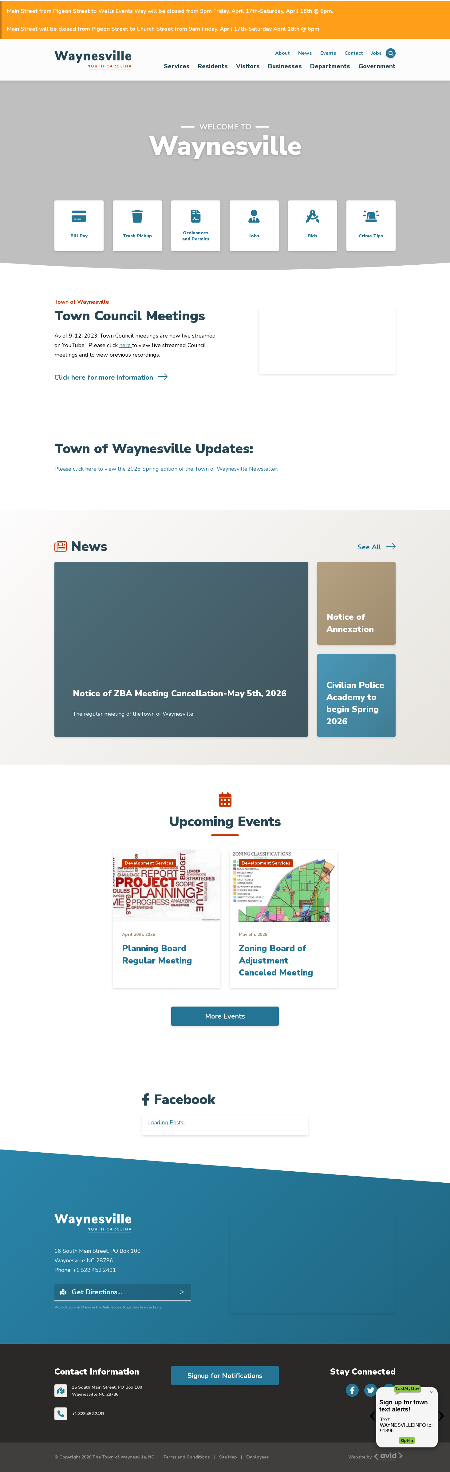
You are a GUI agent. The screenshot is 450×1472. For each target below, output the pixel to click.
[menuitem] (177, 66)
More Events (225, 1016)
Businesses (285, 66)
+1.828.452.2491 (88, 1414)
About (282, 53)
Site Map (228, 1457)
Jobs (376, 53)
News (305, 53)
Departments (330, 66)
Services (177, 66)
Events (328, 53)
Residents (213, 66)
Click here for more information (103, 377)
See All (369, 547)
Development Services (149, 863)
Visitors (248, 66)
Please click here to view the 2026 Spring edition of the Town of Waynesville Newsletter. (166, 469)
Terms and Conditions (187, 1457)
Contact (354, 53)
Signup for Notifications (225, 1375)
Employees (257, 1457)
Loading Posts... (167, 1122)
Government (377, 66)
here (125, 345)
